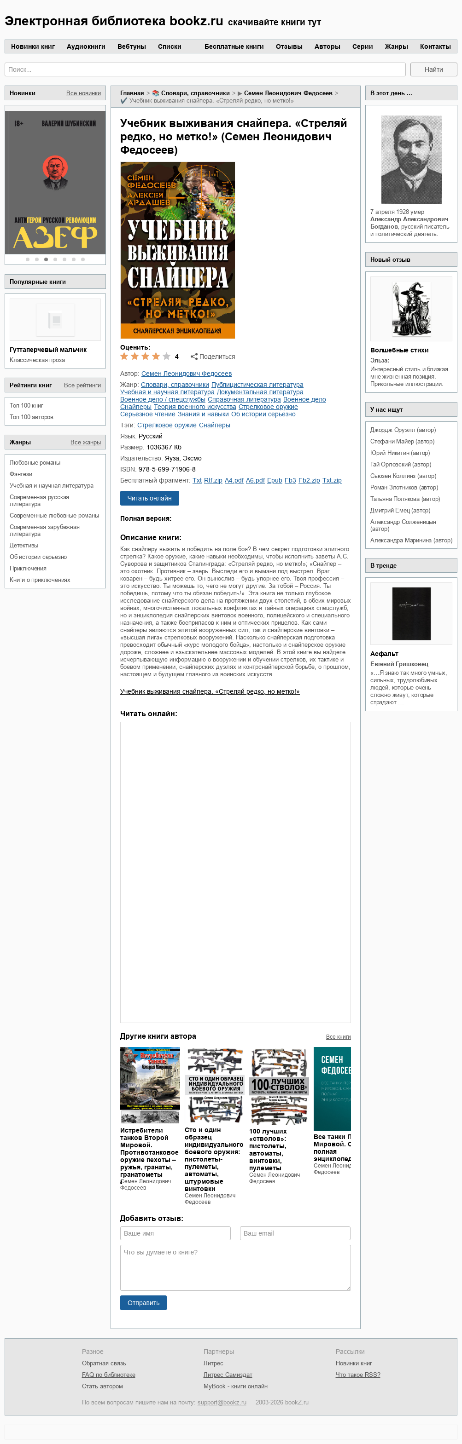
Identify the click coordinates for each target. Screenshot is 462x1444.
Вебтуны (131, 46)
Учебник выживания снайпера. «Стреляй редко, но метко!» (210, 691)
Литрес (213, 1363)
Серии (362, 46)
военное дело (304, 399)
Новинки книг (33, 46)
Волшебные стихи (399, 350)
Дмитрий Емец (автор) (400, 510)
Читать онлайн (150, 498)
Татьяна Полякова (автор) (405, 498)
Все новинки (83, 93)
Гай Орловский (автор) (400, 464)
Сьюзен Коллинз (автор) (403, 475)
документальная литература (260, 392)
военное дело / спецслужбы (162, 399)
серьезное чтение (147, 414)
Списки (169, 46)
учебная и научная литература (51, 485)
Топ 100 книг (26, 405)
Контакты (435, 46)
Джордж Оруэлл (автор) (403, 429)
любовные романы (35, 462)
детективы (24, 545)
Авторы (327, 46)
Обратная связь (104, 1363)
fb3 (290, 480)
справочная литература (244, 399)
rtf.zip (213, 480)
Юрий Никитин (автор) (400, 452)
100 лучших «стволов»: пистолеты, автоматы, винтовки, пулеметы (268, 1150)
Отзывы (289, 46)
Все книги (338, 1037)
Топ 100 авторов (31, 417)
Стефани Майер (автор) (402, 441)
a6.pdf (255, 480)
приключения (28, 568)
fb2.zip (309, 480)
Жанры (396, 46)
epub (274, 480)
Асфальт (384, 653)
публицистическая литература (257, 384)
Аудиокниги (86, 46)
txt (197, 480)
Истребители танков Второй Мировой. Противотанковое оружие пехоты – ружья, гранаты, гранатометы (149, 1152)
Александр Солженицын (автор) (403, 525)
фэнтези (21, 474)
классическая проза (37, 360)
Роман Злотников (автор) (404, 487)
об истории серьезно (38, 556)
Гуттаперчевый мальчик (48, 349)
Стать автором (102, 1386)
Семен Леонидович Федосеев (288, 93)
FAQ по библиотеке (108, 1374)
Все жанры (85, 442)
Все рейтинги (82, 385)
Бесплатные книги (234, 46)
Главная (132, 93)
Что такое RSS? (358, 1374)
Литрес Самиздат (228, 1374)
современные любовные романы (54, 515)
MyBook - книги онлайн (236, 1386)
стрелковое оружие (268, 406)
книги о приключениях (40, 579)
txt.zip (332, 480)
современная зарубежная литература (45, 530)
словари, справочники (195, 93)
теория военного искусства (195, 406)
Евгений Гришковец (399, 664)
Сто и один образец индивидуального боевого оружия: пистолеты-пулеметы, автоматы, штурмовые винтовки (214, 1159)
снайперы (136, 406)
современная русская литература (39, 500)
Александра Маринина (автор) (411, 540)
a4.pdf (234, 480)
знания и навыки (203, 414)
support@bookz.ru (222, 1402)
